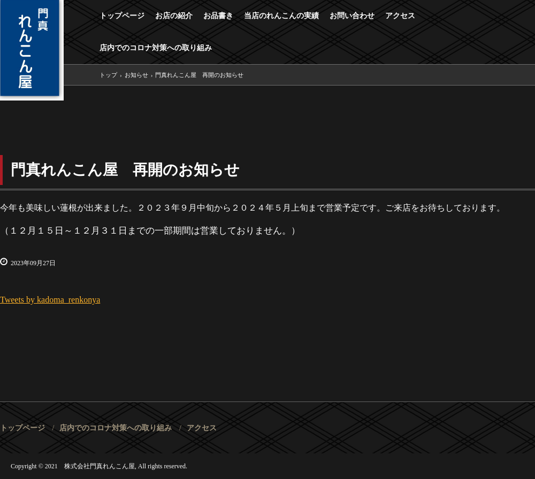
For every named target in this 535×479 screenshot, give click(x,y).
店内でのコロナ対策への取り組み (156, 48)
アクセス (400, 16)
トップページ (122, 16)
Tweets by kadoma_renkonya (50, 299)
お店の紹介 (174, 16)
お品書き (218, 16)
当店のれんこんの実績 (281, 16)
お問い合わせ (352, 16)
